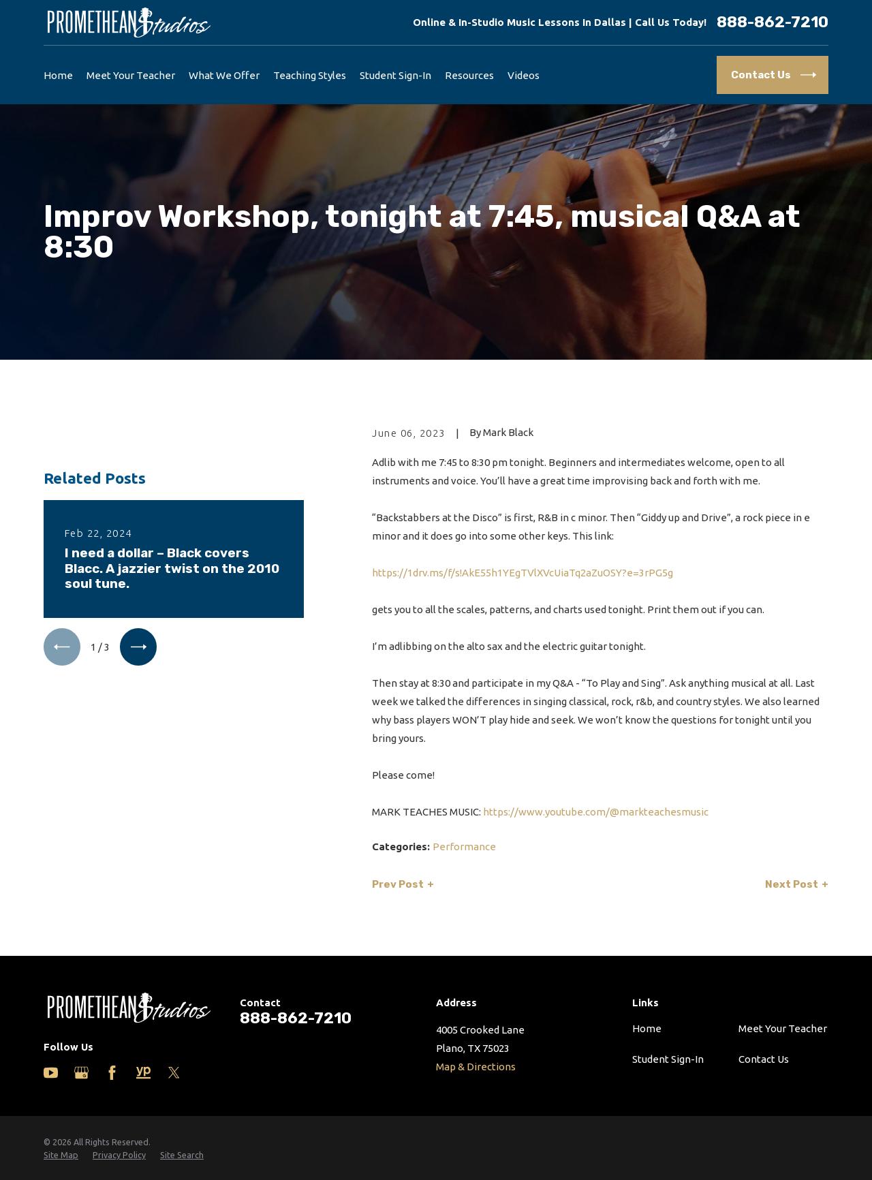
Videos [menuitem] (524, 75)
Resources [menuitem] (469, 75)
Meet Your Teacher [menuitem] (131, 75)
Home (646, 1028)
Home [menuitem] (58, 75)
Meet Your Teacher (782, 1028)
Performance (464, 846)
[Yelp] (143, 1073)
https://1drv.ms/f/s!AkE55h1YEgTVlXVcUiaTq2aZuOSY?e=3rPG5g (522, 572)
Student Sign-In (668, 1059)
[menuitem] (61, 1155)
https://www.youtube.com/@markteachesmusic (595, 812)
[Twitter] (174, 1073)
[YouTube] (51, 1073)
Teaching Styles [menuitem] (309, 75)
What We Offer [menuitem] (224, 75)
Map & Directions (476, 1066)
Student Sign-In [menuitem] (395, 75)
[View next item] (138, 793)
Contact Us (763, 1059)
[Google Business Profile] (81, 1073)
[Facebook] (112, 1073)
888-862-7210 (772, 23)
